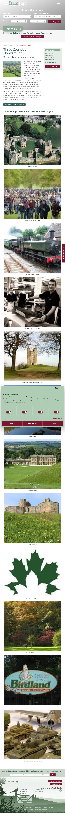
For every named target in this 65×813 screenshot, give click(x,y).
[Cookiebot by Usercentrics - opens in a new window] (56, 388)
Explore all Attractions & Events (14, 104)
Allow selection (32, 423)
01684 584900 (50, 62)
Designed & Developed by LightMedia (38, 809)
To (28, 21)
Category (6, 13)
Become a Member (55, 780)
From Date (6, 21)
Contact (51, 807)
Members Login (56, 783)
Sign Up (53, 774)
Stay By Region (23, 790)
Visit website (51, 66)
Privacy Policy (28, 807)
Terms (45, 807)
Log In (24, 809)
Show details (56, 418)
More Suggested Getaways (32, 36)
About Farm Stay (39, 790)
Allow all (53, 423)
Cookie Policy (37, 807)
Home (5, 44)
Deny (11, 423)
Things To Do (12, 44)
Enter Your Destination (41, 13)
